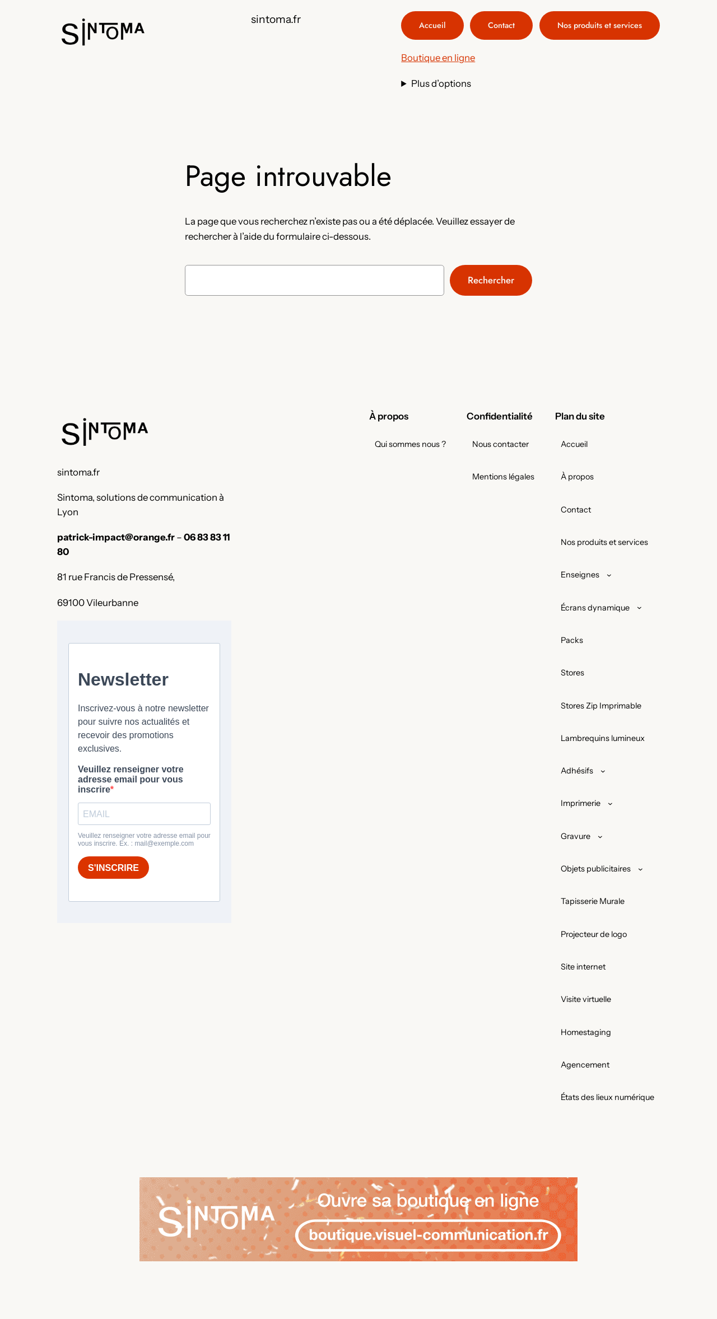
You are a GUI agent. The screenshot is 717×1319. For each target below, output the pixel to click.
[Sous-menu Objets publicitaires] (640, 868)
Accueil (432, 25)
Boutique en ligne (438, 57)
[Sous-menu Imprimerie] (610, 803)
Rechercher (491, 280)
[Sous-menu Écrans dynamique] (639, 607)
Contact (501, 25)
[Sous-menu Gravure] (600, 836)
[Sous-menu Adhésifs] (603, 770)
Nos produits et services (599, 25)
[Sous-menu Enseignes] (609, 574)
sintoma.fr (276, 19)
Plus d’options (441, 83)
